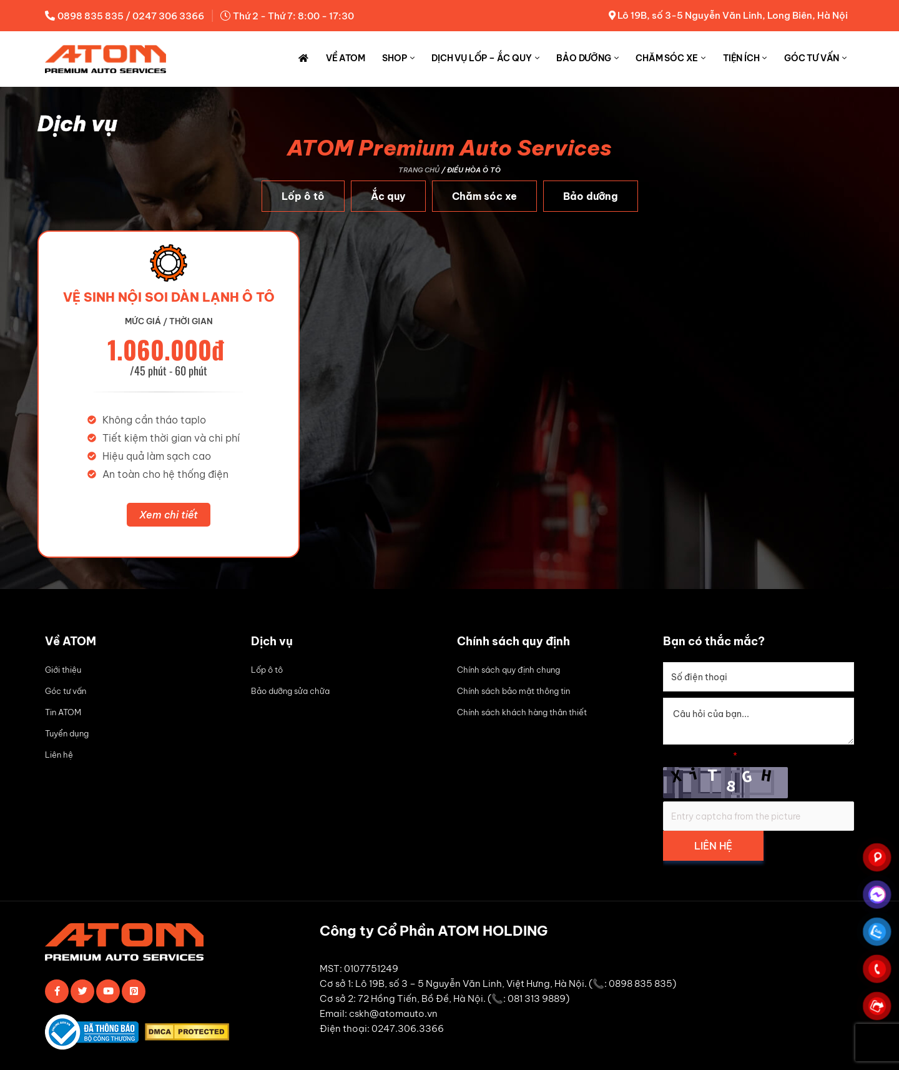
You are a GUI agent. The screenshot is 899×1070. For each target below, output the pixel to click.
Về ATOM (345, 58)
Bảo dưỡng (583, 58)
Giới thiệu (63, 670)
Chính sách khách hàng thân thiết (522, 712)
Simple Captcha (700, 756)
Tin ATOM (63, 712)
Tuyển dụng (67, 733)
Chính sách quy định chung (508, 670)
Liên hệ (59, 755)
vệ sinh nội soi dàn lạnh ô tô (169, 297)
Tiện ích (741, 58)
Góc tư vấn (811, 58)
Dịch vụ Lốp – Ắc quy (481, 58)
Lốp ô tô (303, 196)
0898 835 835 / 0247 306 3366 (130, 16)
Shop (394, 58)
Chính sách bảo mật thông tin (513, 691)
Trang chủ (419, 170)
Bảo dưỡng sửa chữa (290, 691)
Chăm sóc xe (667, 58)
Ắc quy (388, 196)
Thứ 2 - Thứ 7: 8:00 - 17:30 (293, 16)
